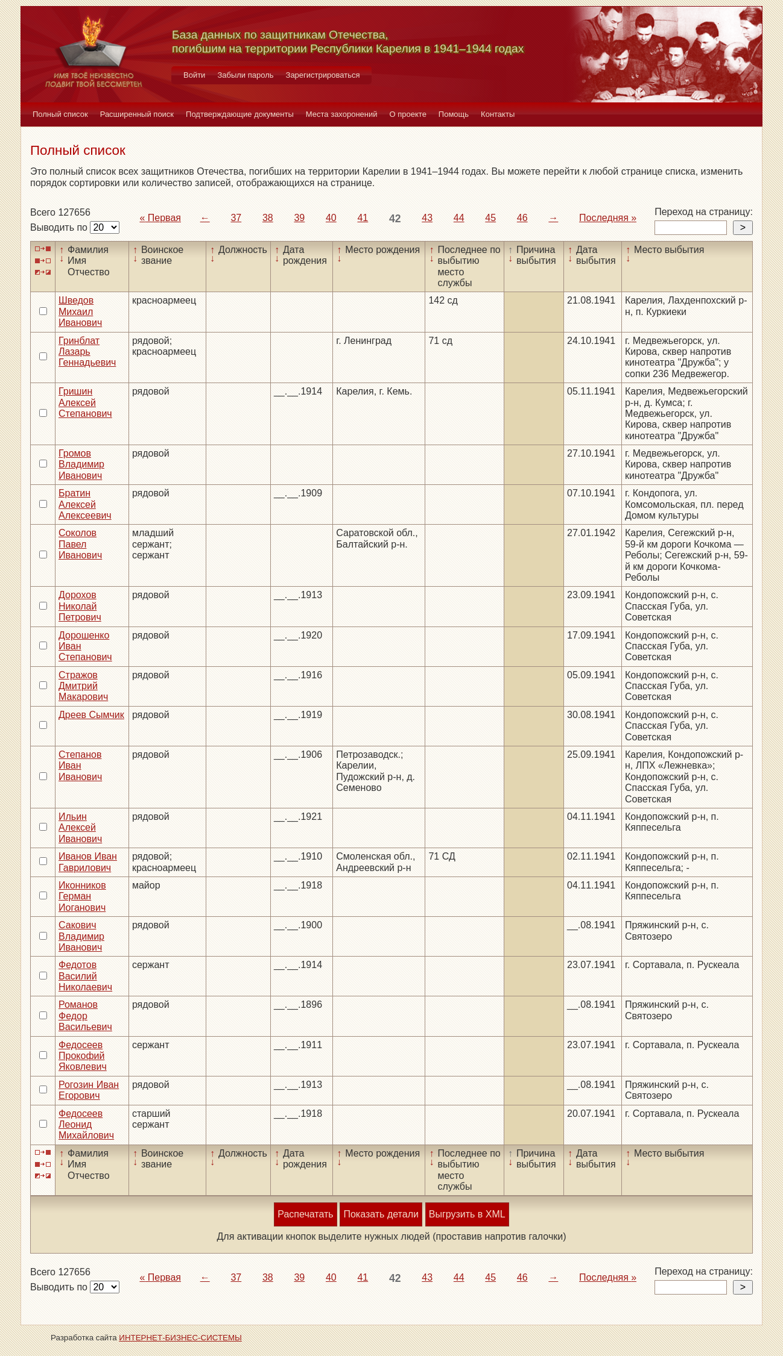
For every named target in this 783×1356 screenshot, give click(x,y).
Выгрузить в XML (467, 1214)
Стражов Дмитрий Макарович (83, 686)
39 (299, 218)
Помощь (454, 114)
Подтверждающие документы (240, 114)
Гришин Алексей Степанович (85, 402)
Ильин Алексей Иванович (80, 827)
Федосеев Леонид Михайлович (86, 1124)
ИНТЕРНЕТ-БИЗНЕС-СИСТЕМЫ (180, 1337)
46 (522, 218)
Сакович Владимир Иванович (81, 936)
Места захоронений (342, 114)
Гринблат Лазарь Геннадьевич (87, 352)
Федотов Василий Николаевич (85, 976)
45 (490, 218)
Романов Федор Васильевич (85, 1015)
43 (427, 218)
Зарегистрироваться (323, 75)
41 (362, 218)
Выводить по (60, 227)
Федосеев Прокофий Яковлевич (83, 1056)
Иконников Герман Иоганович (82, 896)
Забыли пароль (245, 75)
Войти (194, 75)
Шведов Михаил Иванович (80, 311)
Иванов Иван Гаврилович (88, 861)
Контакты (498, 114)
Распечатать (305, 1214)
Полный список (60, 114)
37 (235, 218)
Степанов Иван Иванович (80, 765)
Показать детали (380, 1214)
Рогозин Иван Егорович (89, 1090)
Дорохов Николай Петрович (80, 606)
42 (395, 219)
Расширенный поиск (137, 114)
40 (331, 218)
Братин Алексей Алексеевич (85, 504)
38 (267, 218)
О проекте (408, 114)
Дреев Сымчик (91, 715)
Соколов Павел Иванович (80, 544)
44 (459, 218)
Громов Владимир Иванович (81, 464)
